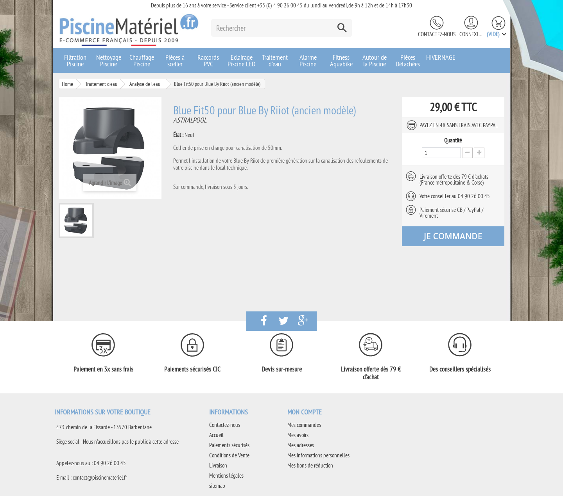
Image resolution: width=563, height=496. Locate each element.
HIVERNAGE (440, 57)
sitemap (217, 485)
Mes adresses (300, 445)
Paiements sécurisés (229, 445)
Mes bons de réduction (310, 465)
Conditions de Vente (229, 455)
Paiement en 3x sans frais (103, 369)
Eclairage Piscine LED (241, 60)
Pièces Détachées (408, 60)
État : (178, 135)
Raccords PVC (208, 60)
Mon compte (304, 411)
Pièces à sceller (175, 60)
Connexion (471, 34)
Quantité (453, 140)
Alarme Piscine (308, 60)
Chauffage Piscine (141, 60)
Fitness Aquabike (341, 60)
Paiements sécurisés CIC (192, 369)
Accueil (216, 435)
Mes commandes (304, 424)
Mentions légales (226, 475)
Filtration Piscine (75, 60)
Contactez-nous (436, 34)
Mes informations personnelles (318, 455)
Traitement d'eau (275, 60)
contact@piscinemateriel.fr (100, 477)
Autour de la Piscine (374, 60)
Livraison (218, 465)
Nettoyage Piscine (108, 60)
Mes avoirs (297, 435)
